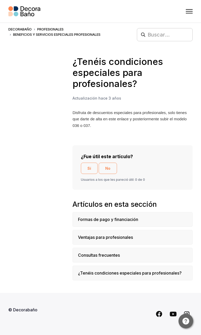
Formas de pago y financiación (108, 219)
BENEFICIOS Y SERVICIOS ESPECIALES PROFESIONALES (56, 34)
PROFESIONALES (50, 29)
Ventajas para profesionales (105, 237)
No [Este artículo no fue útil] (107, 168)
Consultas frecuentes (99, 255)
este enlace (119, 119)
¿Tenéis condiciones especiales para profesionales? (130, 273)
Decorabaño (20, 29)
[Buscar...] (165, 34)
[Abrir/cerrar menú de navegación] (189, 11)
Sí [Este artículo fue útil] (89, 168)
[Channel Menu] (185, 321)
